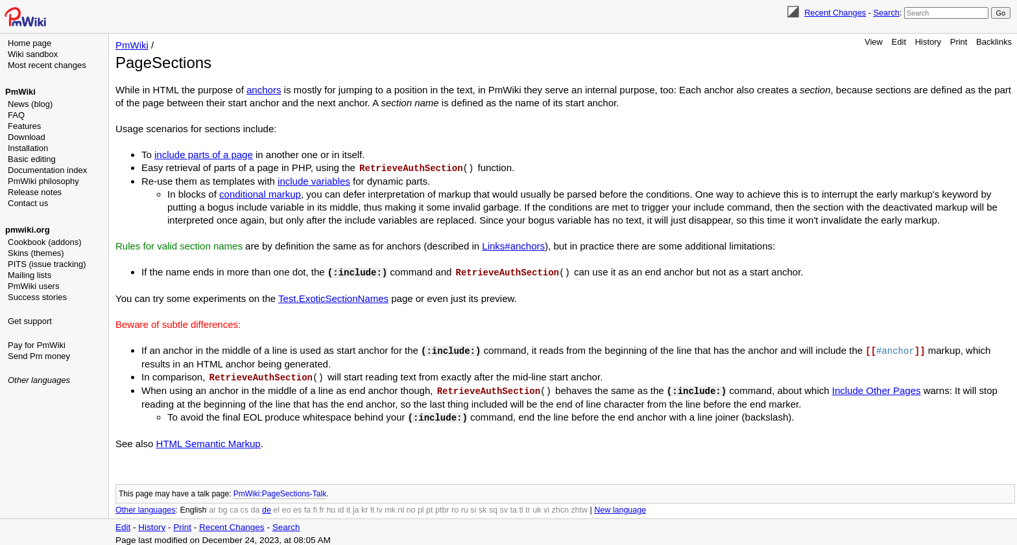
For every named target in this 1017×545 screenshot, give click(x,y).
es (297, 506)
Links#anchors (513, 245)
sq (493, 506)
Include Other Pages (876, 387)
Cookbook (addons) (44, 242)
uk (536, 506)
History (928, 42)
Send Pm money (39, 356)
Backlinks (994, 42)
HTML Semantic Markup (208, 439)
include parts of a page (203, 154)
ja (356, 506)
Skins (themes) (36, 253)
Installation (28, 148)
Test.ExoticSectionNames (333, 297)
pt (429, 506)
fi (315, 506)
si (473, 506)
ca (234, 506)
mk (390, 506)
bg (222, 506)
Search (886, 12)
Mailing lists (29, 275)
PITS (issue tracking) (47, 264)
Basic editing (32, 159)
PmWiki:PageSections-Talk (279, 489)
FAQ (16, 115)
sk (483, 506)
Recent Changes (835, 12)
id (341, 506)
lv (380, 506)
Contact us (28, 203)
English (193, 506)
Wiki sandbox (33, 54)
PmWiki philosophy (43, 181)
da (255, 506)
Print (959, 42)
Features (24, 126)
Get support (30, 321)
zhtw (579, 506)
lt (372, 506)
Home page (29, 43)
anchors (263, 89)
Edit (899, 42)
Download (26, 137)
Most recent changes (47, 65)
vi (546, 506)
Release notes (35, 192)
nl (401, 506)
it (348, 506)
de (266, 506)
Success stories (37, 297)
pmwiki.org (27, 230)
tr (528, 506)
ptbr (442, 506)
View (874, 42)
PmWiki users (33, 286)
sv (503, 506)
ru (464, 506)
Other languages (39, 380)
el (276, 506)
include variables (314, 180)
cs (245, 506)
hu (330, 506)
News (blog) (30, 104)
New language (620, 506)
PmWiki (20, 92)
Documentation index (47, 170)
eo (286, 506)
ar (212, 506)
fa (307, 506)
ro (455, 506)
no (411, 506)
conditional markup (260, 193)
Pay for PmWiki (37, 345)
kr (364, 506)
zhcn (559, 506)
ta (513, 506)
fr (321, 506)
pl (421, 506)
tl (521, 506)
